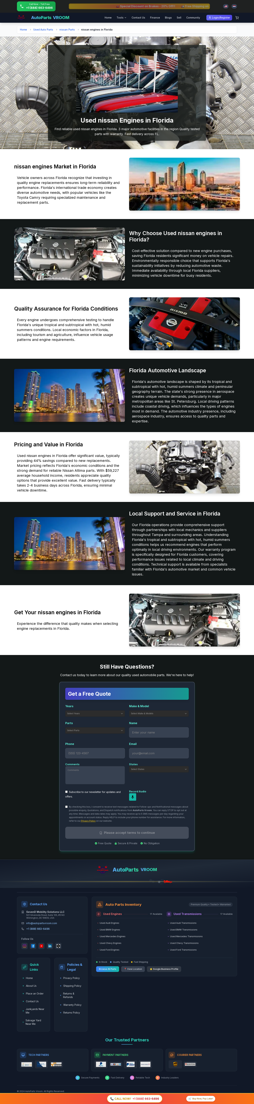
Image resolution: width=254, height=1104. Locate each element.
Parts (69, 723)
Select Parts (95, 730)
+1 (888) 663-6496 (38, 928)
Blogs (168, 17)
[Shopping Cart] (237, 17)
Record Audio (137, 791)
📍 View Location (133, 969)
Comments (72, 764)
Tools (122, 17)
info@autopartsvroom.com (41, 923)
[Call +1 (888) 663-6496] (36, 6)
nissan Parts (67, 29)
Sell (179, 17)
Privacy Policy (88, 821)
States (133, 764)
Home (108, 17)
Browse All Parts (107, 969)
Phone (69, 744)
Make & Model (139, 706)
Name (133, 723)
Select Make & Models (159, 713)
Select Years (95, 713)
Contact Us (138, 17)
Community (193, 17)
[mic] (132, 797)
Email (133, 744)
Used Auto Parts (43, 29)
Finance (155, 17)
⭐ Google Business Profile (164, 969)
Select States (159, 769)
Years (69, 706)
